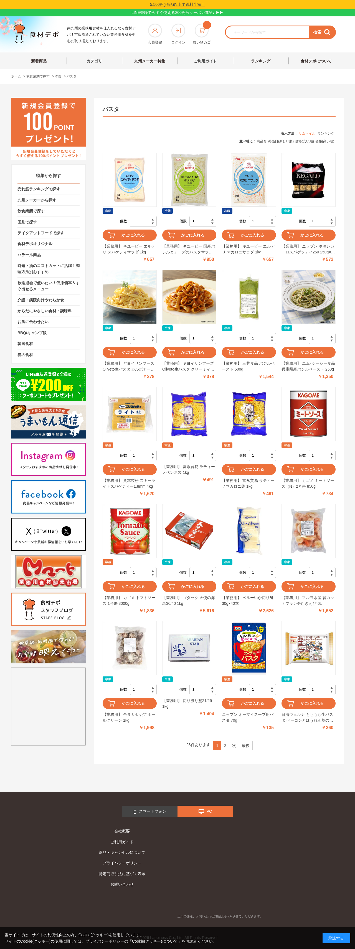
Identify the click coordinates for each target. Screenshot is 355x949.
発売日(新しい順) (281, 141)
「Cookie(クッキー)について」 (155, 941)
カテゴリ (94, 61)
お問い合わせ (122, 884)
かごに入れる (133, 235)
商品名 (262, 141)
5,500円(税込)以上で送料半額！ (177, 4)
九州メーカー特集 (149, 61)
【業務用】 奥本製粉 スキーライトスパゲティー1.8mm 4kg (129, 483)
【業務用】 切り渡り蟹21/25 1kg (187, 703)
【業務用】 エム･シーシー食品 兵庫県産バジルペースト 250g (308, 366)
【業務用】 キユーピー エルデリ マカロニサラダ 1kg (248, 249)
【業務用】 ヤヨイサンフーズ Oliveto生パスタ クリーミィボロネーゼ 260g (188, 366)
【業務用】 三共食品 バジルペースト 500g (248, 366)
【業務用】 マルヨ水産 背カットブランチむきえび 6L (308, 600)
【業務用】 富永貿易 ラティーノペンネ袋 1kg (188, 469)
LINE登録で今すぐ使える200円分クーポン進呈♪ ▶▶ (177, 12)
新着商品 (39, 61)
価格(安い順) (304, 141)
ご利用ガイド (205, 61)
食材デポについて (316, 61)
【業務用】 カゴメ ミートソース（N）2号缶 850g (308, 483)
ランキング (260, 61)
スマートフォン (150, 812)
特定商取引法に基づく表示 (122, 874)
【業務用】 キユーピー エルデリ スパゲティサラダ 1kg (129, 249)
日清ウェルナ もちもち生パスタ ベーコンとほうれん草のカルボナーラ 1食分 (307, 717)
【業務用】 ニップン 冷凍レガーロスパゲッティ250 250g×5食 (308, 249)
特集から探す (48, 175)
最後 (246, 745)
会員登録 (155, 34)
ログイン (178, 34)
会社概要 (122, 831)
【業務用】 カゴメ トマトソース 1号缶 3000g (129, 600)
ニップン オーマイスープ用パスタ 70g (247, 717)
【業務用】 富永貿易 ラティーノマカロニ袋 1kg (248, 483)
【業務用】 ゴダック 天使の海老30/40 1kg (188, 600)
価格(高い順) (324, 141)
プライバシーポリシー (122, 863)
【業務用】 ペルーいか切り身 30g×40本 (247, 600)
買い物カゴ (202, 34)
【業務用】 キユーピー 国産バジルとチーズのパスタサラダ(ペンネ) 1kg (188, 249)
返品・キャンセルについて (122, 852)
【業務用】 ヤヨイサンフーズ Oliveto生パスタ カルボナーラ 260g (128, 366)
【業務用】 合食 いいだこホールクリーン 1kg (129, 717)
